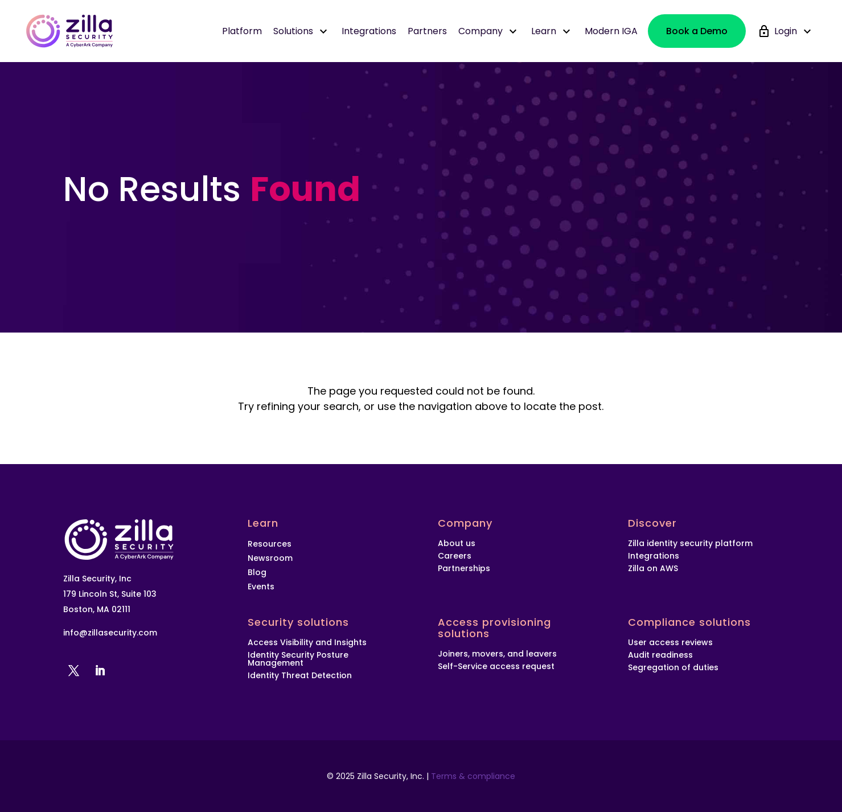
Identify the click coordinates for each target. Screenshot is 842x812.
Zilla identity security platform (690, 543)
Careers (454, 556)
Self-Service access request (496, 666)
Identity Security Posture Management (298, 659)
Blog (257, 572)
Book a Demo (697, 31)
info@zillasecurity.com (110, 632)
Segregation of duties (673, 667)
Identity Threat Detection (300, 675)
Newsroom (270, 558)
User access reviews (670, 642)
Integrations (369, 31)
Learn (552, 31)
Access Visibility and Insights (307, 642)
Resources (269, 544)
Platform (242, 31)
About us (456, 543)
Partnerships (464, 568)
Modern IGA (611, 31)
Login (794, 31)
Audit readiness (660, 655)
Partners (427, 31)
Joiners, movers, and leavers (497, 654)
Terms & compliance (473, 776)
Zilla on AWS (654, 568)
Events (261, 587)
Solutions (301, 31)
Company (489, 31)
